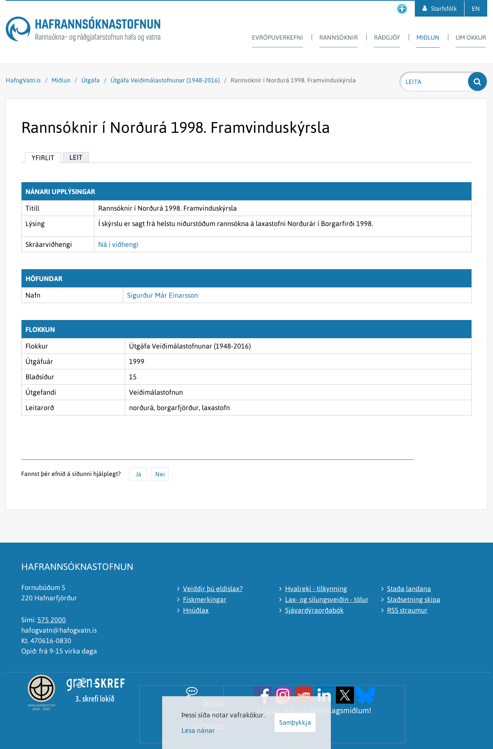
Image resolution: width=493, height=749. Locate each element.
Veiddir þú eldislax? (213, 589)
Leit (75, 157)
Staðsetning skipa (413, 599)
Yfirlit (43, 158)
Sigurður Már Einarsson (162, 295)
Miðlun (61, 80)
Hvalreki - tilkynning (316, 589)
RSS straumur (407, 610)
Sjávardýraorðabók (314, 610)
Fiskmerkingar (204, 599)
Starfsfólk (444, 8)
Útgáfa (90, 80)
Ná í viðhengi (118, 244)
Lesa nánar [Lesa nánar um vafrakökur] (198, 730)
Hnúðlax (196, 610)
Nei (160, 474)
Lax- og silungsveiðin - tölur (327, 599)
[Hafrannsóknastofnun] (83, 30)
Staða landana (409, 589)
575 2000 (51, 620)
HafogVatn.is (23, 80)
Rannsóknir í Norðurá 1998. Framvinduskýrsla (293, 80)
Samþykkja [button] (295, 722)
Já (138, 474)
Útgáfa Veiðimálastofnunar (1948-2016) (165, 80)
